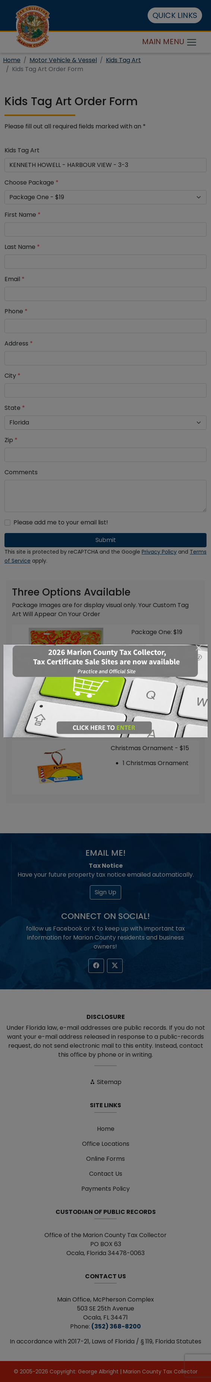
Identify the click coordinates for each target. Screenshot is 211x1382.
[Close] (199, 648)
